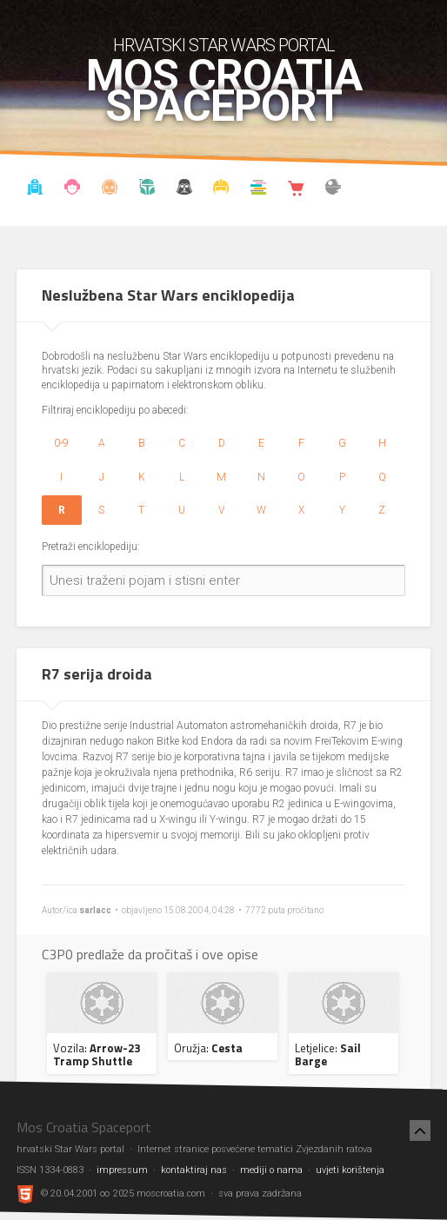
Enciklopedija (109, 189)
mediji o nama (271, 1170)
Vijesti (34, 189)
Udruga (184, 189)
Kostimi (220, 189)
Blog (72, 189)
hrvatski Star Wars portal (224, 45)
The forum (333, 189)
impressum (122, 1170)
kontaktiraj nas (194, 1170)
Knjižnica (258, 189)
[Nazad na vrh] (420, 1130)
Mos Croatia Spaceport (224, 91)
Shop (295, 189)
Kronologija (146, 189)
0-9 (61, 443)
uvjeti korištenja (350, 1170)
